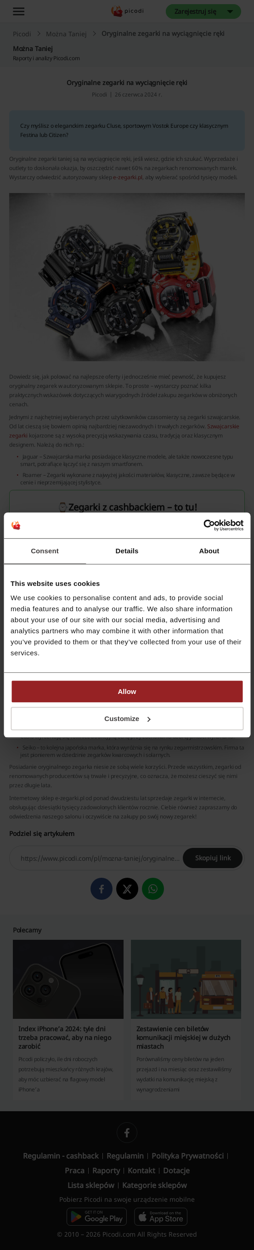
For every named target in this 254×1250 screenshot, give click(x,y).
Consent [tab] (45, 551)
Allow (127, 691)
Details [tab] (127, 551)
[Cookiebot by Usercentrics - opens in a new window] (203, 525)
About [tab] (209, 551)
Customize (127, 718)
